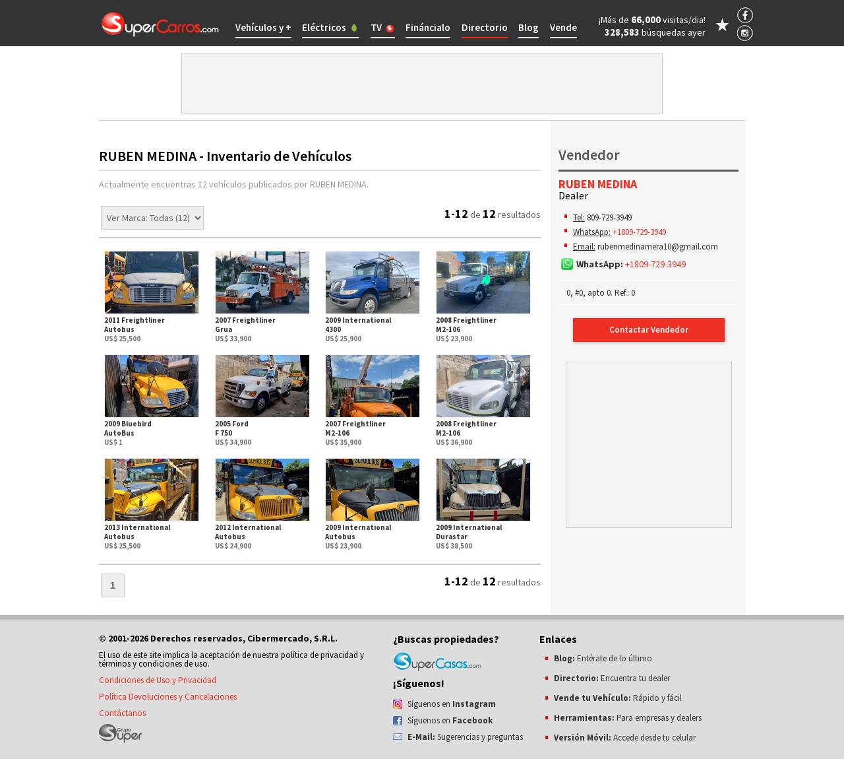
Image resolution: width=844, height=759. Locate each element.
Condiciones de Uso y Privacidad (157, 680)
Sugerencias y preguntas (465, 736)
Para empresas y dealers (628, 717)
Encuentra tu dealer (612, 678)
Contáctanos (122, 713)
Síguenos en (451, 704)
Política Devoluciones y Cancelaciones (168, 696)
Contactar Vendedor (648, 329)
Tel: (579, 217)
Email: (584, 246)
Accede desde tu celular (625, 737)
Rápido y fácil (618, 698)
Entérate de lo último (603, 658)
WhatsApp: (592, 232)
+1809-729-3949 (639, 232)
